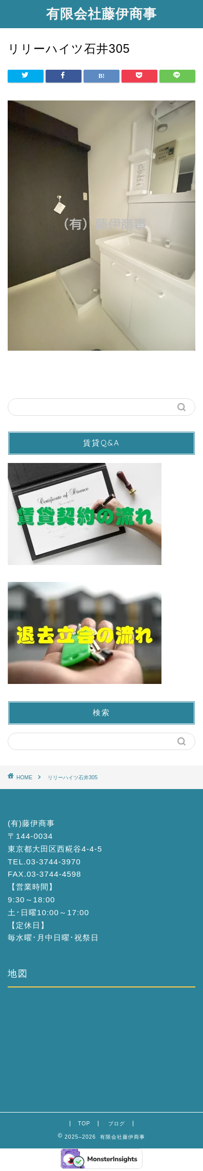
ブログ (116, 1123)
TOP (84, 1123)
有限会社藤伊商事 (101, 13)
